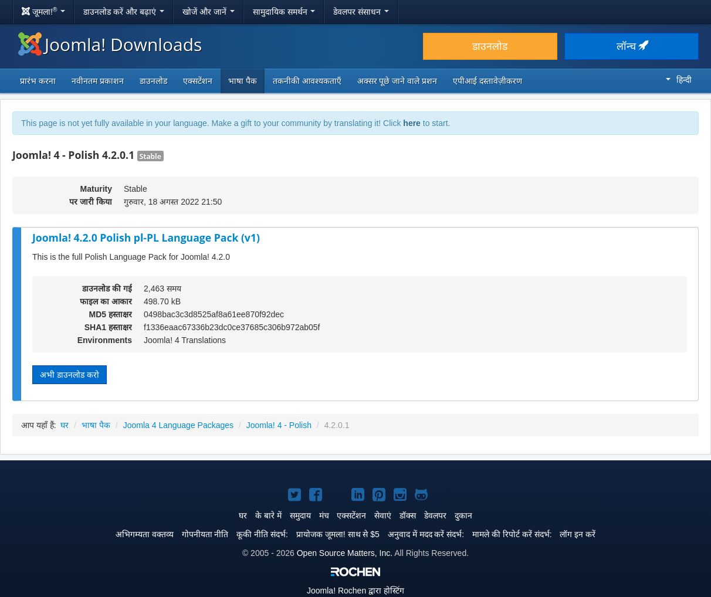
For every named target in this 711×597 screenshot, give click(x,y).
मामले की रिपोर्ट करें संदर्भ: (511, 534)
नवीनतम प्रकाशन (98, 81)
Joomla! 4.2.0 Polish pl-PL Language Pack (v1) (146, 237)
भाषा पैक (242, 81)
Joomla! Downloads (110, 44)
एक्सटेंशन (197, 81)
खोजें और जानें (208, 11)
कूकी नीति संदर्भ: (262, 534)
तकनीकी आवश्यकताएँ (307, 81)
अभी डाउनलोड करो (69, 374)
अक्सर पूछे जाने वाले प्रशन (397, 81)
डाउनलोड (489, 46)
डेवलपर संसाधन (361, 11)
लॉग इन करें (577, 534)
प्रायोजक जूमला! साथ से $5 (338, 534)
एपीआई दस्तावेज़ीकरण (487, 81)
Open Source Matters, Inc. (344, 553)
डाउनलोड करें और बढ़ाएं (123, 11)
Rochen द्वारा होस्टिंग (355, 590)
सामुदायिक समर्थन (284, 11)
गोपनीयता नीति (205, 534)
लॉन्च (632, 46)
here (412, 123)
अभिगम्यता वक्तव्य (145, 534)
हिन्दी (679, 79)
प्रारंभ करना (38, 81)
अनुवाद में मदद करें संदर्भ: (426, 534)
